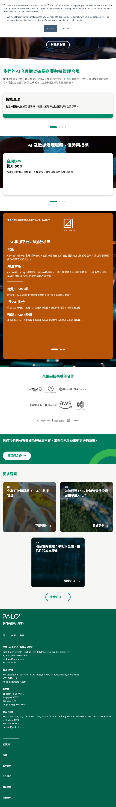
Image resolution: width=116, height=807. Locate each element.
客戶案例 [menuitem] (7, 742)
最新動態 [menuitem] (7, 764)
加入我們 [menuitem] (7, 753)
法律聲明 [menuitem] (7, 774)
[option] (58, 105)
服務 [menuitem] (5, 732)
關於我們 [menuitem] (7, 721)
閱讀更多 (101, 503)
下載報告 (43, 503)
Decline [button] (65, 28)
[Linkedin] (58, 793)
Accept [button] (50, 28)
